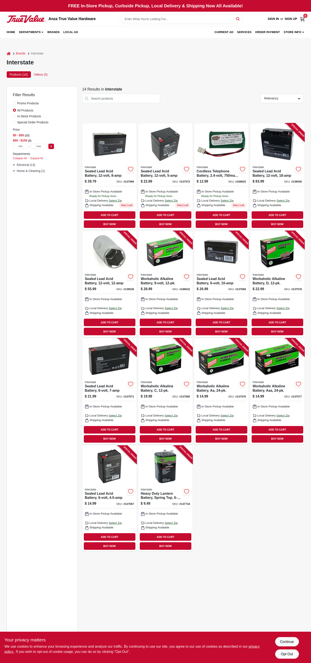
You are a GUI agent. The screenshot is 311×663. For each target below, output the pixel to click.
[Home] (9, 53)
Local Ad (70, 32)
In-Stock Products (29, 116)
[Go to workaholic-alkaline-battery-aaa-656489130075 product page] (277, 391)
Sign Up (291, 19)
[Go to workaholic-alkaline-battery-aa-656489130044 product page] (221, 391)
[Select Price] (51, 146)
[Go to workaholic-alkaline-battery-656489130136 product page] (277, 284)
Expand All (36, 158)
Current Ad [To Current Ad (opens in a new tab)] (223, 32)
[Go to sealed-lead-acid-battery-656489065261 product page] (109, 499)
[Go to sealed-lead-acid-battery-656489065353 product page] (109, 391)
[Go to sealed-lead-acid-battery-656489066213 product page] (109, 284)
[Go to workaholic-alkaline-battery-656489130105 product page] (165, 391)
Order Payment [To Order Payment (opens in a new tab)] (267, 32)
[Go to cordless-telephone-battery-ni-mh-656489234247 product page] (221, 176)
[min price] (20, 146)
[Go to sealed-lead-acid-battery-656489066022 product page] (165, 176)
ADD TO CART (109, 215)
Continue (287, 642)
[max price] (38, 146)
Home (11, 32)
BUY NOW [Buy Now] (109, 224)
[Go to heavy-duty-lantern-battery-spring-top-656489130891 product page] (165, 499)
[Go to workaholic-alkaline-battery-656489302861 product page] (165, 284)
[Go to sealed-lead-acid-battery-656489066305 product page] (277, 176)
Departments (30, 32)
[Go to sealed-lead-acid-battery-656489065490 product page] (221, 284)
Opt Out (287, 654)
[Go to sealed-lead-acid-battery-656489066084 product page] (109, 176)
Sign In (273, 19)
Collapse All (20, 158)
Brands (54, 32)
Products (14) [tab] (19, 74)
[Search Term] (181, 19)
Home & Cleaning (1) (31, 171)
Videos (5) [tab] (41, 74)
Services (244, 32)
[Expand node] (14, 165)
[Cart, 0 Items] (302, 19)
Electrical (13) (26, 165)
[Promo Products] (14, 103)
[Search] (238, 18)
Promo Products (28, 103)
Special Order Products (33, 122)
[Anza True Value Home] (26, 19)
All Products (25, 110)
